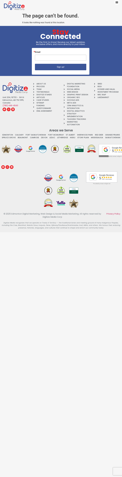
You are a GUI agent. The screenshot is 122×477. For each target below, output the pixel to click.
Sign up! (60, 67)
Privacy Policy (113, 213)
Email (37, 52)
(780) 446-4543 (10, 105)
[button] (117, 2)
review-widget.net (105, 183)
